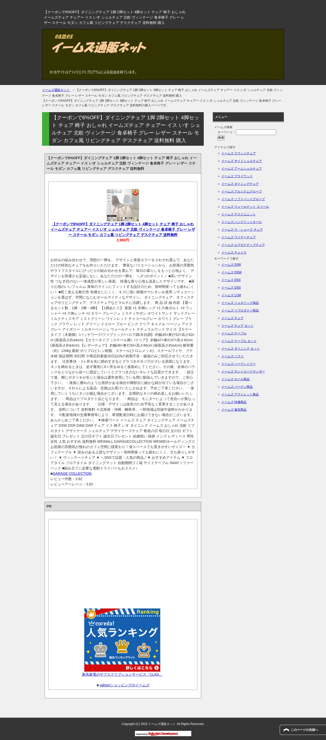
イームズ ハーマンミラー (238, 364)
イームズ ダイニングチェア (240, 184)
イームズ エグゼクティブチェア (243, 245)
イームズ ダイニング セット (240, 348)
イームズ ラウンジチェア (238, 153)
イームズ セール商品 (235, 379)
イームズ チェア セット (237, 326)
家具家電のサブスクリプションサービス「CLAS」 (122, 674)
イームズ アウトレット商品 (240, 394)
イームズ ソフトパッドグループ (243, 199)
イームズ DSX (231, 280)
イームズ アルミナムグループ (241, 191)
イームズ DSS (231, 287)
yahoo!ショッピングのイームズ (125, 685)
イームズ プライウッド (237, 176)
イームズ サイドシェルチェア (241, 161)
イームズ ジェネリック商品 (240, 303)
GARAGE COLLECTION (71, 473)
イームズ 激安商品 (234, 409)
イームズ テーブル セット (239, 341)
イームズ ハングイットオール (241, 222)
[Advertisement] (122, 562)
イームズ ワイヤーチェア (238, 237)
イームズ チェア (232, 318)
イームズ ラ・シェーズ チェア (242, 229)
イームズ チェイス (234, 252)
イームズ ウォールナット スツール (245, 207)
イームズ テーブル (234, 333)
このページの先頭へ (304, 730)
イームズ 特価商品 (234, 402)
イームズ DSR (231, 265)
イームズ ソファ (232, 356)
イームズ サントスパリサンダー (243, 371)
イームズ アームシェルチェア (241, 168)
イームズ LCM (231, 295)
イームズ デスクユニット (238, 214)
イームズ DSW (231, 272)
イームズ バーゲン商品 (237, 387)
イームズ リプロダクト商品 (240, 310)
